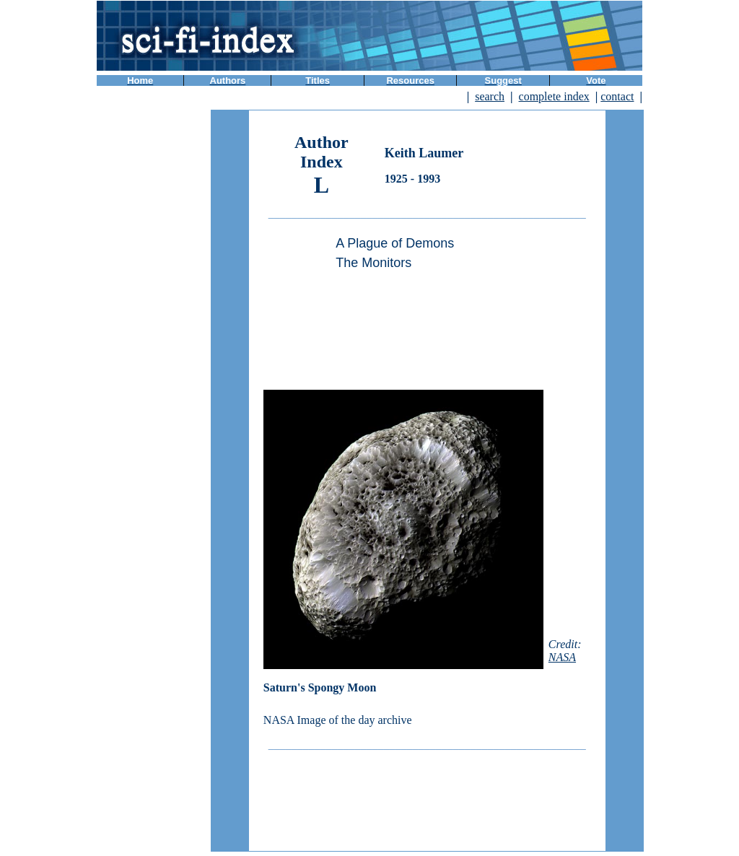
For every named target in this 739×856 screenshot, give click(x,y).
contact (617, 96)
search (489, 96)
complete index (554, 96)
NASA (562, 657)
